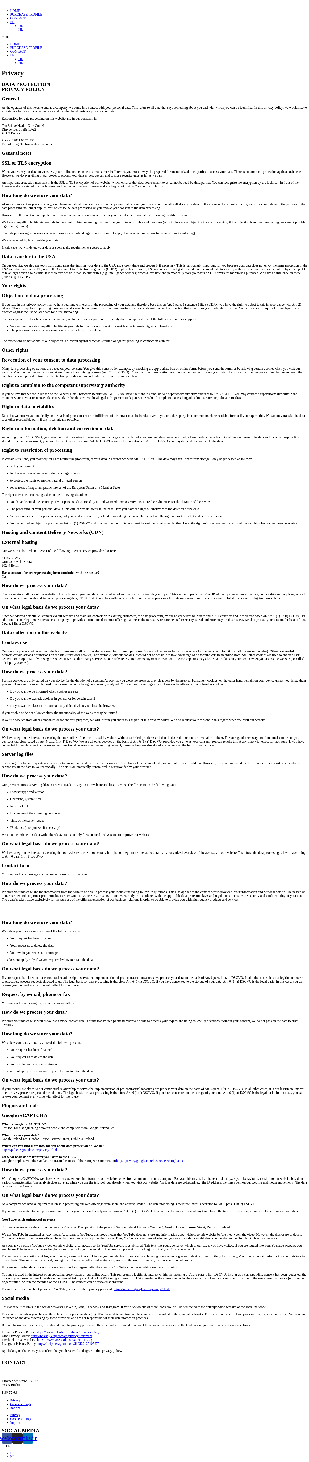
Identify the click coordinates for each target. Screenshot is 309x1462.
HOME (15, 10)
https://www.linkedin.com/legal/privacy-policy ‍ (68, 1332)
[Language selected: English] (154, 1451)
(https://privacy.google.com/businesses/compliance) (149, 1160)
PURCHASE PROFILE (26, 14)
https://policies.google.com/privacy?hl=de (30, 1150)
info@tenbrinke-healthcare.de (22, 1374)
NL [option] (12, 1456)
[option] (158, 1453)
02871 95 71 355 (13, 1370)
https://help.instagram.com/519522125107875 (68, 1343)
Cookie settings (20, 1404)
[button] (154, 37)
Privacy (15, 1400)
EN (12, 22)
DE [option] (12, 1453)
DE (20, 26)
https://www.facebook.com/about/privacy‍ (65, 1340)
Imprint (15, 1408)
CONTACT (18, 18)
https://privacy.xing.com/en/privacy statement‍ (61, 1336)
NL (20, 29)
